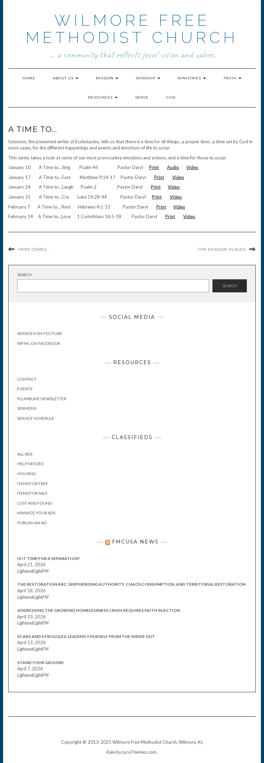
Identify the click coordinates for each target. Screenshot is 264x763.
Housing (26, 473)
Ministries (192, 78)
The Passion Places (222, 249)
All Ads (24, 454)
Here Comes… (34, 249)
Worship (148, 78)
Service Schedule (35, 418)
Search (24, 274)
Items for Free (32, 483)
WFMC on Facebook (38, 343)
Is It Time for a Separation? (48, 558)
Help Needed (30, 463)
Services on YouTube (40, 333)
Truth (232, 78)
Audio (173, 167)
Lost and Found (34, 503)
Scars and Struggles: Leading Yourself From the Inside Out (86, 636)
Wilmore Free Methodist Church (132, 29)
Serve (141, 97)
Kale (111, 752)
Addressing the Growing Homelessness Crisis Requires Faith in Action (98, 610)
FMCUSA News (135, 542)
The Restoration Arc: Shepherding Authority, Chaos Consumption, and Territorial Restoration (131, 584)
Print (154, 167)
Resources (103, 97)
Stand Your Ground (40, 662)
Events (24, 388)
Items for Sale (32, 493)
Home (29, 78)
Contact (26, 379)
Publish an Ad (31, 522)
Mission (107, 78)
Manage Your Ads (36, 512)
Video (192, 167)
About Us (65, 78)
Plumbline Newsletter (41, 398)
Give (171, 97)
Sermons (26, 408)
